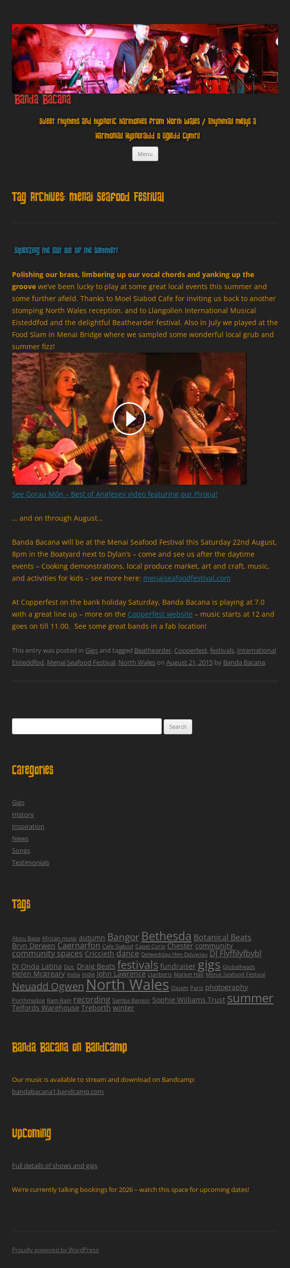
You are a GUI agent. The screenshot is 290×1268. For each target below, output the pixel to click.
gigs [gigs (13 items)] (209, 963)
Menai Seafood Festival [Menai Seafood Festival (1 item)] (236, 974)
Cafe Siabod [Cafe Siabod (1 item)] (117, 946)
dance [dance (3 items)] (127, 953)
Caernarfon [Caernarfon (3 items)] (78, 945)
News (20, 838)
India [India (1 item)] (73, 974)
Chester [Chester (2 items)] (180, 945)
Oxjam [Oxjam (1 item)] (179, 987)
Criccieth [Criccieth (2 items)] (99, 953)
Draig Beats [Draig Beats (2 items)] (96, 966)
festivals (222, 650)
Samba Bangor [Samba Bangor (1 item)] (131, 1000)
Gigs (91, 650)
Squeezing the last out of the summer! (66, 252)
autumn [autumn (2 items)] (92, 937)
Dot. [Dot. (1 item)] (69, 966)
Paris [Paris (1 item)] (196, 987)
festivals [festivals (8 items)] (137, 964)
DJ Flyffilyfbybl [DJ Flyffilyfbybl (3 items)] (236, 953)
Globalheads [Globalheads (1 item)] (239, 966)
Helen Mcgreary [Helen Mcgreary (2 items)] (38, 973)
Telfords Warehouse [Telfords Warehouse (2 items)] (45, 1007)
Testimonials (30, 862)
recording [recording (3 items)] (91, 999)
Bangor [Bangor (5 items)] (123, 936)
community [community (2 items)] (214, 945)
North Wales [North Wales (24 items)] (127, 984)
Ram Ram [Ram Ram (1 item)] (59, 1000)
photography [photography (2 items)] (226, 987)
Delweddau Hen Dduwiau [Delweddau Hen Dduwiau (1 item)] (174, 954)
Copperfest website (160, 614)
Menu (145, 154)
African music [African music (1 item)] (59, 938)
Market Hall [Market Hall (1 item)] (189, 974)
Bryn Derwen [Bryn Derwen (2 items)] (33, 945)
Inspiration (28, 826)
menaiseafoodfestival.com (187, 578)
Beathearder (152, 650)
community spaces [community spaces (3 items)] (47, 953)
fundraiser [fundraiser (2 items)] (178, 966)
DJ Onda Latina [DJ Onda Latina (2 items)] (37, 966)
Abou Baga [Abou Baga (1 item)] (26, 938)
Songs (21, 850)
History (23, 814)
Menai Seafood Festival (81, 662)
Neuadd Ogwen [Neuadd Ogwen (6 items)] (48, 986)
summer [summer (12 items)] (250, 997)
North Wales (136, 662)
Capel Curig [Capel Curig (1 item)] (150, 946)
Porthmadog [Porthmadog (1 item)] (28, 1000)
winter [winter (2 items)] (123, 1007)
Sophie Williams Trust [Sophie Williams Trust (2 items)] (188, 999)
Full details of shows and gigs (54, 1165)
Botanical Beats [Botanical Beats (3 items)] (223, 937)
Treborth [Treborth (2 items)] (96, 1007)
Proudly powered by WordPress (55, 1249)
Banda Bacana (42, 101)
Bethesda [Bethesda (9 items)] (166, 936)
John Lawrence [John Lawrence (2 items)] (121, 973)
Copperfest (190, 650)
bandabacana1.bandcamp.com (58, 1091)
